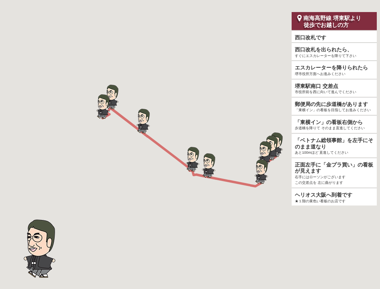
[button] (265, 153)
